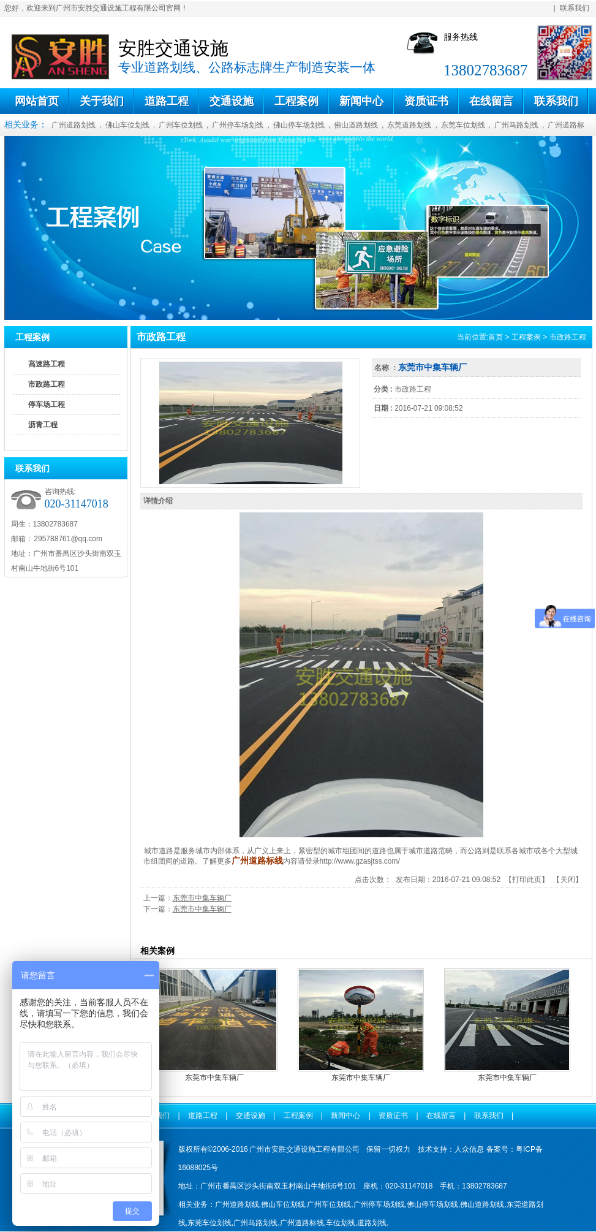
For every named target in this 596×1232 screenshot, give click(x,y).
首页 (495, 337)
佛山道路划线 (356, 125)
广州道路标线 (302, 1223)
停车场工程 (46, 404)
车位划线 (340, 1223)
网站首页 (37, 101)
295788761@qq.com (67, 538)
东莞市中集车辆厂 (202, 898)
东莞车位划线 (463, 125)
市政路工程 (46, 384)
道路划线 (372, 1223)
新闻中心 (361, 101)
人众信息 (469, 1149)
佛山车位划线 (127, 125)
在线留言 (491, 101)
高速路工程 (46, 364)
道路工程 (167, 101)
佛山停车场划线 (299, 125)
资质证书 (426, 101)
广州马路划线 (516, 125)
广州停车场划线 (237, 125)
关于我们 (102, 101)
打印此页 (526, 879)
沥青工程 (43, 424)
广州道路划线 (73, 125)
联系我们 (574, 8)
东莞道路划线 (409, 125)
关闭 (567, 879)
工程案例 (296, 101)
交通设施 (231, 101)
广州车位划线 (181, 125)
